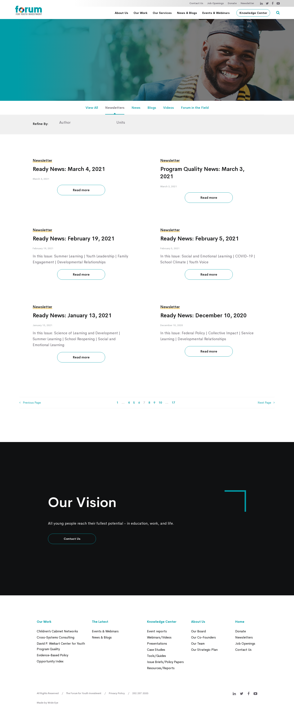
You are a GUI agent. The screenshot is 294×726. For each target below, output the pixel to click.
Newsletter (247, 3)
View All (92, 107)
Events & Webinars (216, 13)
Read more (81, 190)
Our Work (140, 13)
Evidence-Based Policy (52, 655)
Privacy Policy (117, 693)
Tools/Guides (156, 656)
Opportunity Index (50, 661)
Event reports (157, 631)
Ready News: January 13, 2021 (72, 315)
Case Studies (156, 650)
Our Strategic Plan (204, 650)
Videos (168, 107)
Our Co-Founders (203, 637)
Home (239, 622)
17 (173, 402)
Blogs (151, 107)
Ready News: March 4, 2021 (69, 169)
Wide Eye (53, 702)
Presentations (157, 643)
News (135, 107)
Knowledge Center (253, 13)
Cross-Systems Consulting (55, 637)
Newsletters (114, 107)
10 (160, 402)
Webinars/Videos (159, 637)
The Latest (100, 622)
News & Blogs (187, 13)
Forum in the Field (195, 107)
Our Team (198, 643)
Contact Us (196, 3)
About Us (121, 13)
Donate (232, 3)
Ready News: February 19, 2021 (74, 238)
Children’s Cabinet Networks (57, 631)
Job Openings (215, 3)
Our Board (198, 631)
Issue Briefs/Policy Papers (165, 662)
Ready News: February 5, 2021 (199, 238)
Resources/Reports (161, 668)
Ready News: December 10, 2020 (203, 315)
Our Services (162, 13)
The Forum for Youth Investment (83, 693)
